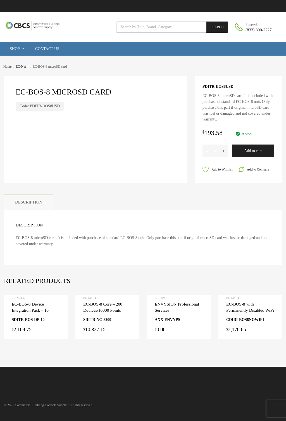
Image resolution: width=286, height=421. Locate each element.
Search (217, 27)
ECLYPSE (161, 297)
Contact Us (47, 49)
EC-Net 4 (22, 66)
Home (7, 66)
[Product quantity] (215, 151)
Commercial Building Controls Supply (41, 405)
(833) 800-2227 (259, 30)
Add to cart (253, 151)
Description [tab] (28, 202)
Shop (17, 49)
